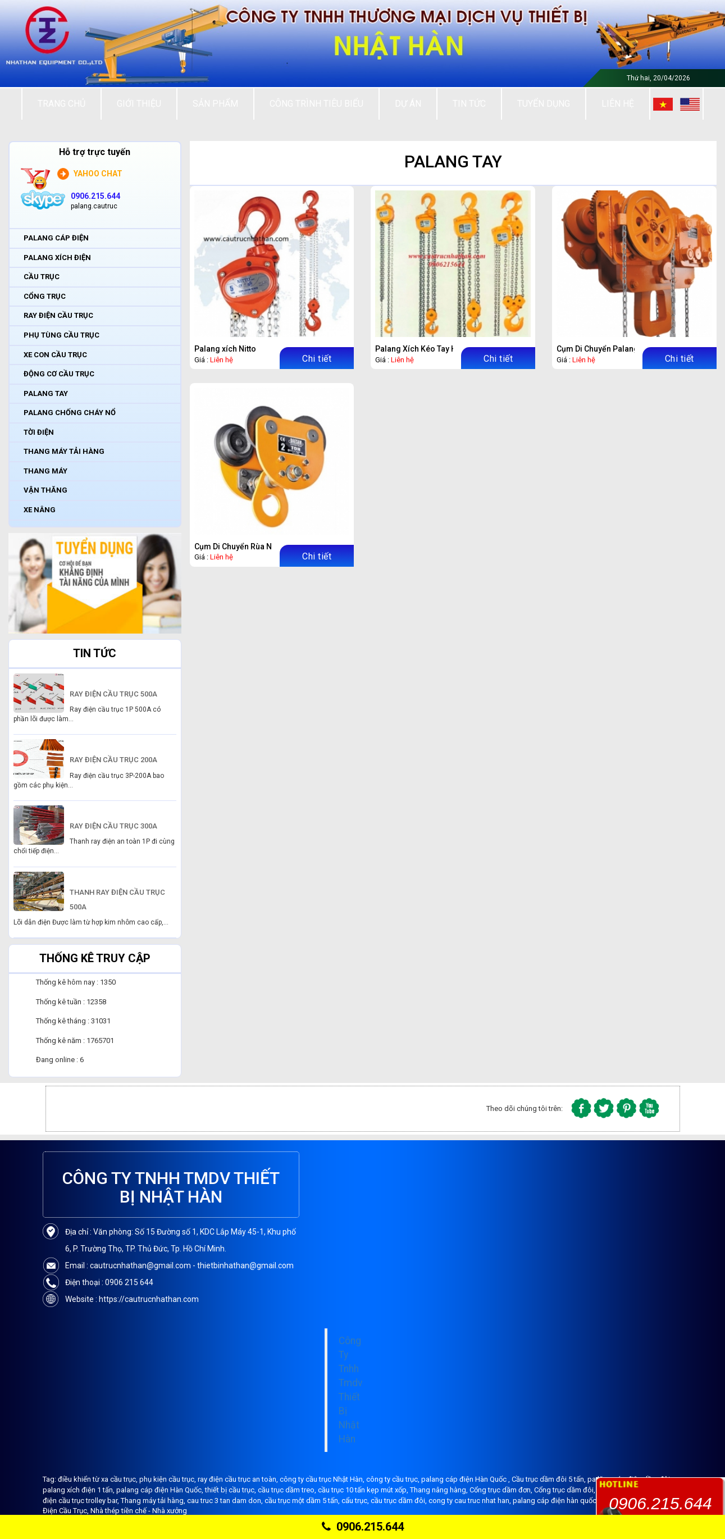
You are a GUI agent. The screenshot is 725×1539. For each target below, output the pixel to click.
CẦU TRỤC (42, 276)
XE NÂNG (40, 510)
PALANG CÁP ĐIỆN (56, 238)
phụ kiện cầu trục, (168, 1479)
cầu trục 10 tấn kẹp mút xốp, (364, 1490)
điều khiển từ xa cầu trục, (98, 1479)
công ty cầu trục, (393, 1479)
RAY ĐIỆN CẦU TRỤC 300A (113, 826)
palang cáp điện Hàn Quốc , (466, 1479)
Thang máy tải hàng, (154, 1500)
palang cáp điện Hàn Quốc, (160, 1490)
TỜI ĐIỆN (39, 432)
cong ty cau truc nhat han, (470, 1500)
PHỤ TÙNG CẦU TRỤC (61, 335)
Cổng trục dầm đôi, (565, 1490)
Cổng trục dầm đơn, (501, 1490)
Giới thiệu (139, 103)
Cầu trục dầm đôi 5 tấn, (549, 1479)
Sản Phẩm (215, 103)
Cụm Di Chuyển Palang (598, 348)
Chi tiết (316, 358)
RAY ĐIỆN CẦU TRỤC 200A (113, 759)
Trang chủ (61, 103)
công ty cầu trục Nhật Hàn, (323, 1479)
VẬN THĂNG (45, 490)
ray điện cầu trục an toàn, (239, 1479)
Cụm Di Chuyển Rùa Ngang (242, 546)
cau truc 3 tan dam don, (226, 1500)
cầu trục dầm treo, (288, 1490)
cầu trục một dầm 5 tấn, (303, 1500)
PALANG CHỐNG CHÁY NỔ (70, 412)
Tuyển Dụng (543, 103)
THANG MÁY (45, 471)
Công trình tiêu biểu (316, 103)
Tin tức (469, 103)
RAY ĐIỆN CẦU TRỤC (58, 315)
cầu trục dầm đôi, (399, 1500)
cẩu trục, (356, 1500)
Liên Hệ (617, 103)
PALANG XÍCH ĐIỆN (57, 257)
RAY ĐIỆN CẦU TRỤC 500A (113, 694)
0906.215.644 (363, 1526)
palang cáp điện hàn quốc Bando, (568, 1500)
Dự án (408, 103)
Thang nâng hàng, (439, 1490)
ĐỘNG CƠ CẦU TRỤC (59, 374)
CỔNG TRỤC (45, 296)
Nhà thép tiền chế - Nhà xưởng (138, 1510)
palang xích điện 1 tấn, (79, 1490)
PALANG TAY (46, 393)
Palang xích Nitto (225, 348)
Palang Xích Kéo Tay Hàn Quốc (430, 348)
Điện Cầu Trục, (66, 1510)
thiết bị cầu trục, (231, 1490)
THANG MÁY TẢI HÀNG (64, 451)
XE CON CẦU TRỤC (55, 354)
